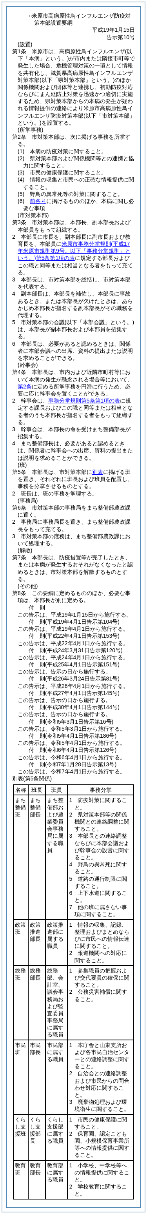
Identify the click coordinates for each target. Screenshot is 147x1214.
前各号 (38, 201)
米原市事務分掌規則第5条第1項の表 (74, 251)
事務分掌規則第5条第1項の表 (84, 400)
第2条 (25, 386)
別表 (97, 472)
